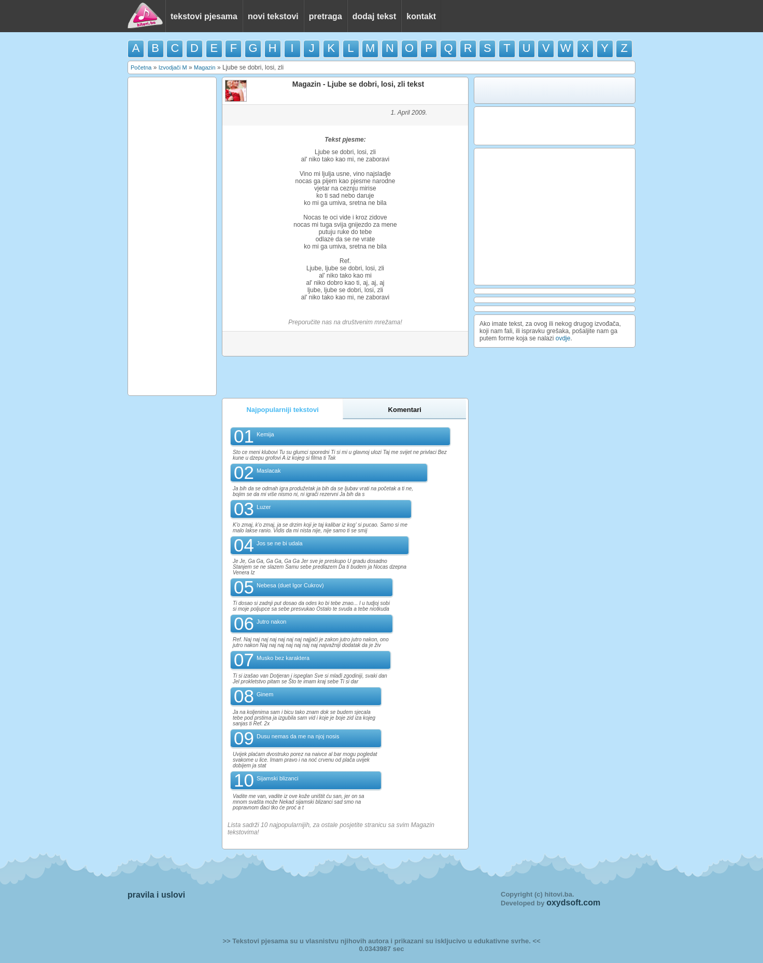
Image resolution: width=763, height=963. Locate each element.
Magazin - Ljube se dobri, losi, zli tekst (358, 84)
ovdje (563, 338)
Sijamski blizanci (278, 778)
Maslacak (268, 470)
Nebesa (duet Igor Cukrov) (290, 585)
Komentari (404, 410)
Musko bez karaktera (283, 658)
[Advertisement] (172, 235)
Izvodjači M (173, 67)
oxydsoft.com (573, 902)
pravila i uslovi (156, 894)
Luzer (264, 507)
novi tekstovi (273, 16)
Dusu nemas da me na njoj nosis (298, 736)
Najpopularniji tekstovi (282, 410)
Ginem (265, 694)
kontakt (421, 16)
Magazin (205, 67)
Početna (141, 67)
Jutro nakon (271, 621)
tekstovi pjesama (204, 16)
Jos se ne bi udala (280, 543)
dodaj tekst (374, 16)
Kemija (265, 434)
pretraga (325, 16)
